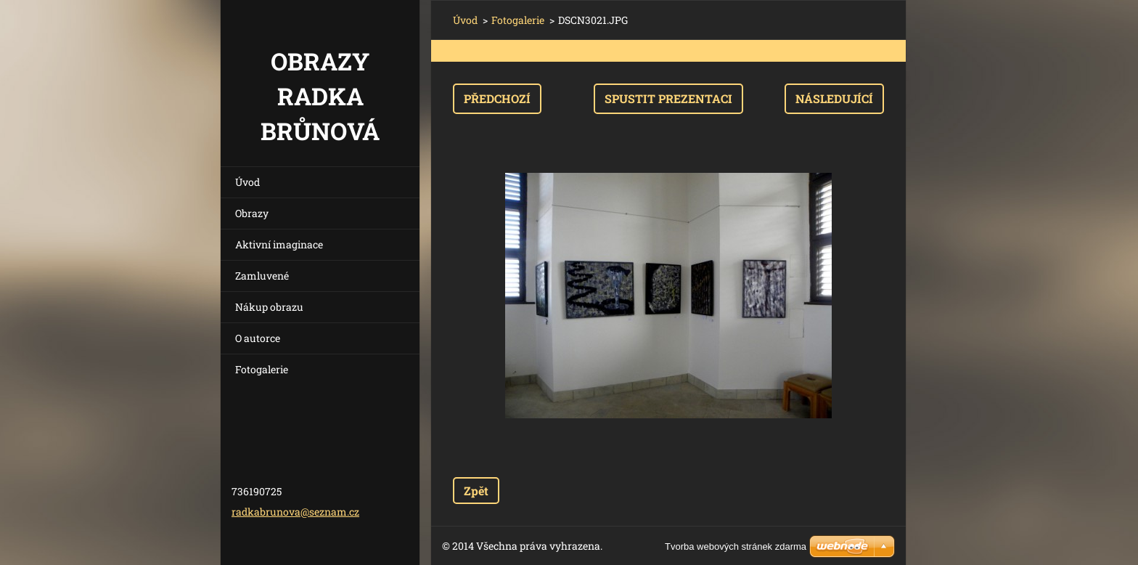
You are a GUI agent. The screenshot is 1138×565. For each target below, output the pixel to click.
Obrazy (252, 213)
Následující (834, 98)
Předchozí (497, 98)
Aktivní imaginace (279, 244)
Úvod (247, 182)
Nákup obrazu (269, 307)
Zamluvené (262, 275)
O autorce (257, 338)
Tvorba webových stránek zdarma (735, 546)
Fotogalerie (261, 369)
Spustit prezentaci (668, 98)
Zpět (476, 490)
